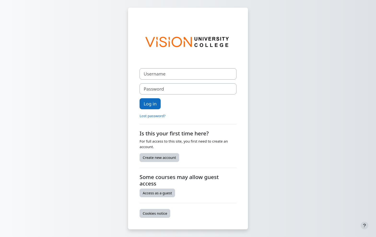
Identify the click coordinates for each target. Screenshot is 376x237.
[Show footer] (364, 225)
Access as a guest (157, 193)
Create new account (159, 157)
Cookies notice (155, 213)
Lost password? (152, 115)
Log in (150, 104)
